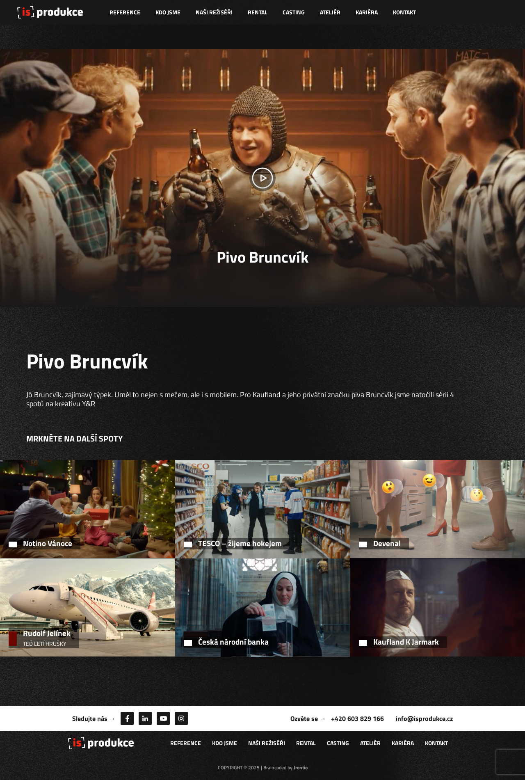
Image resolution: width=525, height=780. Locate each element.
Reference (125, 12)
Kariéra (367, 12)
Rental (257, 12)
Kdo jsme (167, 12)
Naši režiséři (214, 12)
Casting (294, 12)
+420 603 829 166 (357, 718)
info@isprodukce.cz (424, 718)
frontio (301, 767)
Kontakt (404, 12)
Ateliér (330, 12)
